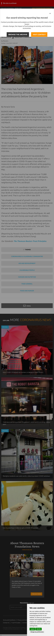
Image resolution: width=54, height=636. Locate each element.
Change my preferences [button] (37, 632)
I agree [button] (32, 629)
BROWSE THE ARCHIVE (17, 34)
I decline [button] (38, 629)
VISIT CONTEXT (39, 34)
